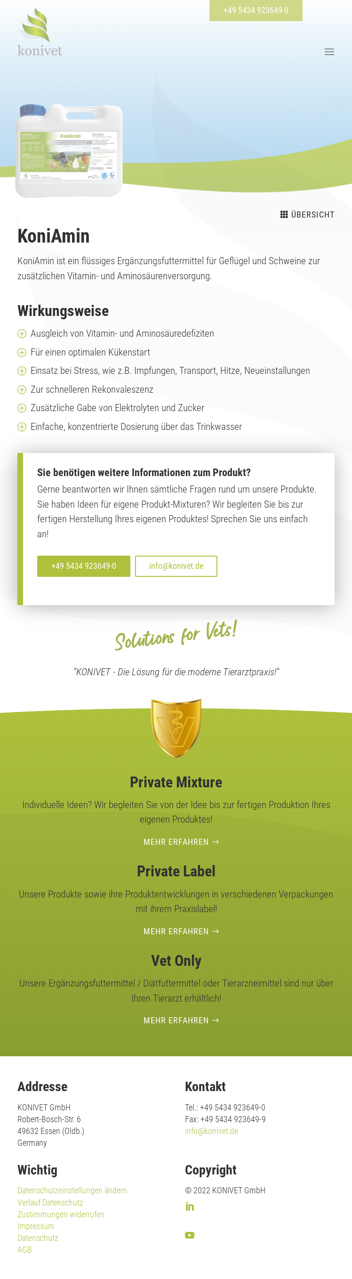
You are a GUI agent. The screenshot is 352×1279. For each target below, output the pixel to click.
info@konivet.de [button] (176, 566)
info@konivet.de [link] (211, 1131)
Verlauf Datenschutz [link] (50, 1202)
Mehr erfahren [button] (176, 842)
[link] (39, 31)
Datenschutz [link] (37, 1238)
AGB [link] (24, 1250)
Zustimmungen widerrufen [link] (60, 1214)
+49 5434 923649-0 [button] (256, 10)
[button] (328, 51)
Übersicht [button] (313, 214)
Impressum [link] (36, 1226)
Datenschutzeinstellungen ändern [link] (72, 1190)
